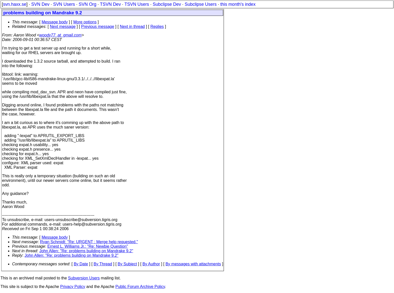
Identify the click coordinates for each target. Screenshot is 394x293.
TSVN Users (136, 4)
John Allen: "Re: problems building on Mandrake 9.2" (86, 251)
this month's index (238, 4)
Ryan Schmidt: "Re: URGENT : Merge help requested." (89, 242)
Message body (54, 22)
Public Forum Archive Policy (140, 286)
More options (85, 22)
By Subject (127, 264)
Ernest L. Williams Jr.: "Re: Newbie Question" (87, 246)
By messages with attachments (193, 264)
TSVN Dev (110, 4)
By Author (151, 264)
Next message (62, 26)
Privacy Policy (72, 286)
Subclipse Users (201, 4)
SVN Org (87, 4)
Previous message (97, 26)
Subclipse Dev (167, 4)
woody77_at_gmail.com (60, 35)
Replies (157, 26)
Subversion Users (84, 278)
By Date (81, 264)
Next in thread (132, 26)
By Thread (103, 264)
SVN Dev (40, 4)
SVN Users (64, 4)
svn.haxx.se (14, 4)
